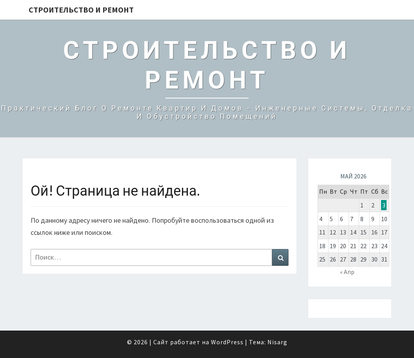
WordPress (227, 342)
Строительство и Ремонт (81, 10)
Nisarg (277, 342)
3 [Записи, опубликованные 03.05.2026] (383, 205)
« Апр (347, 272)
